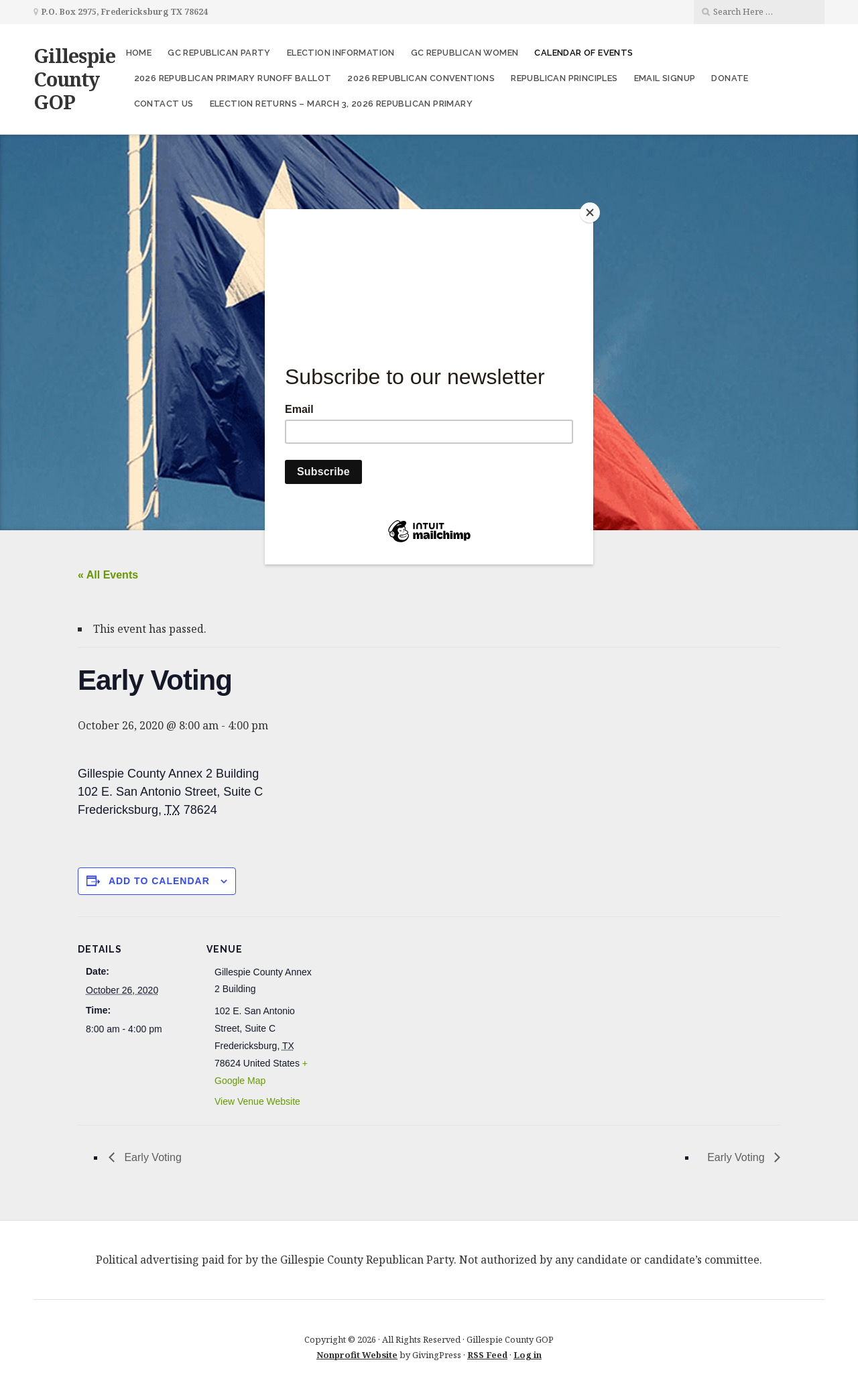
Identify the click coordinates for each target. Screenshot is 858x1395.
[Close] (590, 212)
